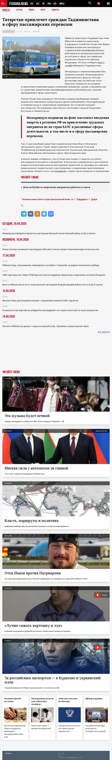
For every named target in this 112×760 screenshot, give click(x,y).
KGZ (37, 3)
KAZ (31, 3)
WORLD (62, 3)
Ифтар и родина (93, 698)
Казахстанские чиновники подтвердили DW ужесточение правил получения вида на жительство (50, 249)
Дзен (93, 199)
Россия (19, 31)
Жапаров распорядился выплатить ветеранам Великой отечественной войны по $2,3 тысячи (48, 233)
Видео (31, 10)
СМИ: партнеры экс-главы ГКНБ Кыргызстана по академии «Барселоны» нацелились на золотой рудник (53, 274)
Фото (43, 10)
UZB (55, 3)
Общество (27, 31)
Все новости (104, 332)
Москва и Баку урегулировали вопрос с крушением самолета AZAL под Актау (40, 300)
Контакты (8, 753)
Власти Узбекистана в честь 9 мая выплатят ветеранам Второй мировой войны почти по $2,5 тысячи (52, 284)
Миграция (36, 31)
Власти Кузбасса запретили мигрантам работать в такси (58, 187)
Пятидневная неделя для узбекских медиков (42, 701)
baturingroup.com (73, 757)
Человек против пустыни (12, 700)
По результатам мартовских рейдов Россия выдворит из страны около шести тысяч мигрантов (50, 310)
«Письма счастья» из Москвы (68, 700)
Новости (6, 10)
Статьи (19, 10)
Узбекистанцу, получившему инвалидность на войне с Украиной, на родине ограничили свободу (50, 265)
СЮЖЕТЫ (55, 10)
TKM (49, 3)
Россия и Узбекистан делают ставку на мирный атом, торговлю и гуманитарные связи (45, 326)
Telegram (81, 199)
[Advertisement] (56, 352)
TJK (43, 3)
